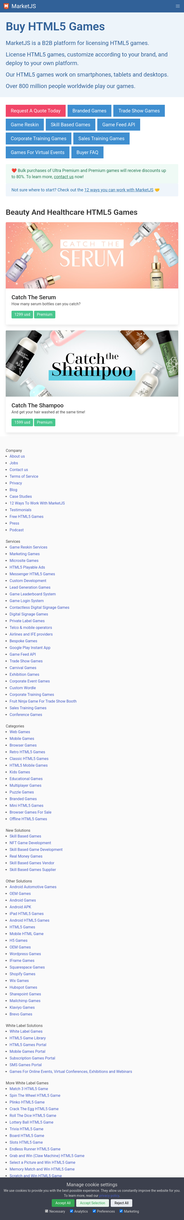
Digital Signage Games (29, 614)
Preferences (104, 1211)
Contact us (19, 469)
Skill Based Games (70, 125)
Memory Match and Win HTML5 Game (42, 1169)
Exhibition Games (24, 674)
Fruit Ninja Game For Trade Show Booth (43, 701)
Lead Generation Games (30, 587)
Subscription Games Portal (32, 1058)
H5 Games (19, 940)
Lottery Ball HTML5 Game (31, 1122)
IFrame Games (22, 960)
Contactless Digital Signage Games (39, 607)
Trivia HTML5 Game (26, 1129)
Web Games (20, 732)
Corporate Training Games (38, 138)
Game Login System (27, 601)
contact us (64, 176)
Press (14, 523)
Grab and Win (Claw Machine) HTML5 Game (47, 1155)
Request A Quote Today (36, 111)
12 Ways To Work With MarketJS (37, 503)
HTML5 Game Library (28, 1038)
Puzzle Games (22, 792)
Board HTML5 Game (27, 1135)
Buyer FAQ (87, 152)
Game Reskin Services (28, 547)
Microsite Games (24, 560)
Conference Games (26, 714)
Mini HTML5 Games (26, 805)
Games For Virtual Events (37, 152)
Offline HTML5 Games (28, 819)
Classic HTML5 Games (29, 758)
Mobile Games (22, 738)
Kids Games (20, 772)
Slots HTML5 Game (26, 1142)
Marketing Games (25, 554)
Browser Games (23, 745)
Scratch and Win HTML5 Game (36, 1176)
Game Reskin (25, 125)
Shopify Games (22, 974)
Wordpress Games (25, 954)
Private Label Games (27, 621)
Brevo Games (21, 1014)
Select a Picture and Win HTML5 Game (42, 1162)
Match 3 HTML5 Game (29, 1089)
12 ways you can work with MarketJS (118, 190)
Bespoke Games (23, 641)
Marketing (129, 1211)
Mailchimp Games (25, 1000)
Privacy (16, 483)
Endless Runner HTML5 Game (35, 1149)
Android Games (23, 900)
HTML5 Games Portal (28, 1045)
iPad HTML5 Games (27, 913)
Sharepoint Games (25, 994)
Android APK (20, 907)
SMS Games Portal (26, 1065)
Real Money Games (26, 856)
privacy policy (109, 1196)
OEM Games (20, 893)
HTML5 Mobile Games (29, 765)
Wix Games (19, 980)
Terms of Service (24, 476)
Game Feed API (118, 125)
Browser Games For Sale (31, 812)
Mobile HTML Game (27, 934)
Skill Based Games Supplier (33, 869)
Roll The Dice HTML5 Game (33, 1115)
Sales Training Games (101, 138)
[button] (178, 6)
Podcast (17, 530)
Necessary (55, 1211)
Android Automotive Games (33, 887)
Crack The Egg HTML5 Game (34, 1109)
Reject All (121, 1203)
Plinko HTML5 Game (27, 1102)
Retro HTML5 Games (27, 752)
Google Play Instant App (30, 647)
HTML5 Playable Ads (27, 567)
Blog (13, 490)
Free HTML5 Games (27, 516)
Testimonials (20, 510)
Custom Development (28, 580)
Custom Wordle (23, 688)
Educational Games (26, 778)
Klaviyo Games (22, 1007)
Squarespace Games (27, 967)
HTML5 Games (22, 927)
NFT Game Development (30, 843)
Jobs (14, 463)
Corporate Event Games (30, 681)
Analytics (79, 1211)
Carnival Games (23, 667)
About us (17, 456)
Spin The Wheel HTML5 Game (35, 1095)
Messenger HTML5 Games (32, 574)
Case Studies (21, 496)
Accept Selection (92, 1203)
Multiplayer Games (25, 785)
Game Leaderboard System (33, 594)
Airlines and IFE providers (31, 634)
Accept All (63, 1203)
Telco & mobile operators (31, 627)
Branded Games (90, 111)
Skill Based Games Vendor (32, 863)
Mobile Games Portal (27, 1051)
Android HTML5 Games (29, 920)
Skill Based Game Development (36, 849)
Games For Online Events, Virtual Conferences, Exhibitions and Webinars (71, 1071)
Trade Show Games (139, 111)
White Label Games (26, 1031)
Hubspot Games (23, 987)
